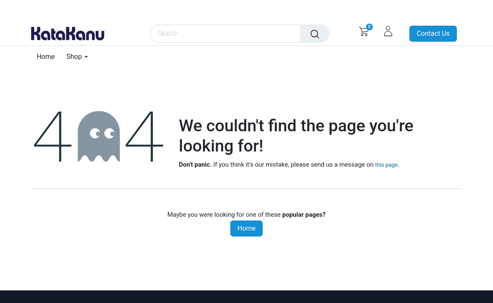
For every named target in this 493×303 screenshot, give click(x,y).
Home (246, 228)
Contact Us (433, 33)
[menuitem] (49, 56)
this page (386, 165)
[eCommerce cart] (364, 31)
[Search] (315, 33)
